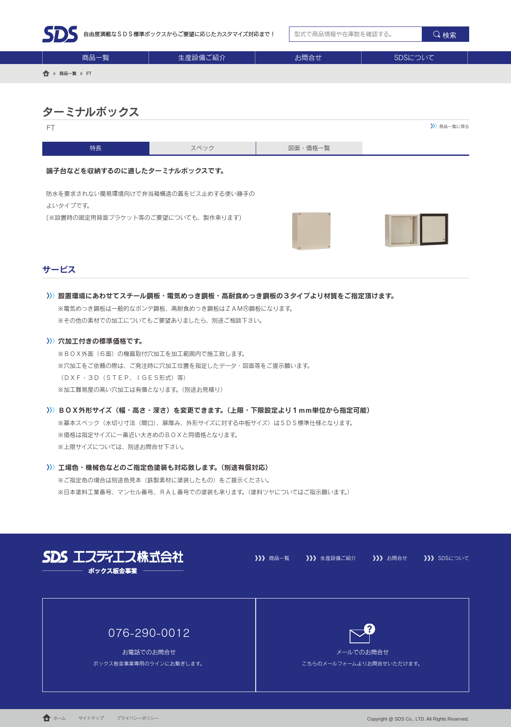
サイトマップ (91, 718)
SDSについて (414, 57)
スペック (202, 148)
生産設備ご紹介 (202, 57)
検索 (449, 35)
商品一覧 (95, 57)
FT (88, 73)
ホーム (59, 718)
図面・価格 (309, 148)
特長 (96, 148)
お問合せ (308, 57)
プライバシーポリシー (138, 718)
